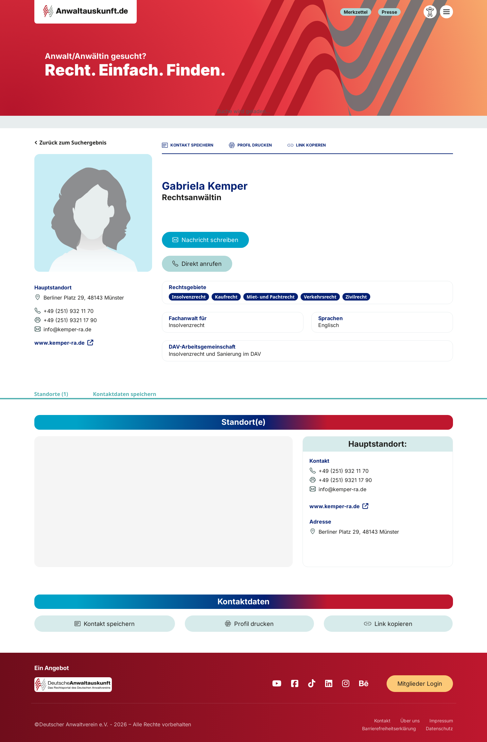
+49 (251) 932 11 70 (68, 311)
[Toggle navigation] (446, 11)
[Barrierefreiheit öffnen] (430, 11)
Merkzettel (356, 12)
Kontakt (382, 720)
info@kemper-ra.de (67, 329)
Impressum (441, 720)
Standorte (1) (51, 394)
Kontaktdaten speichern (124, 394)
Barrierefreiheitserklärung (389, 728)
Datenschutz (439, 728)
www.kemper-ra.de (63, 342)
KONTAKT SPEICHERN (187, 145)
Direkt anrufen (197, 263)
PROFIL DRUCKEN (250, 145)
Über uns (410, 720)
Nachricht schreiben (205, 239)
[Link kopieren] (388, 623)
